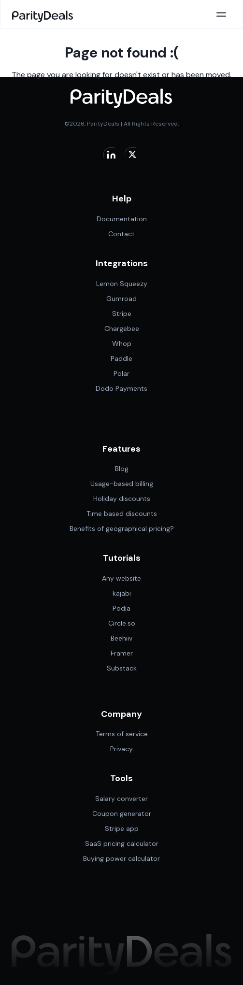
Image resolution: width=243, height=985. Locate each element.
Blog (122, 468)
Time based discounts (121, 513)
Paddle (121, 358)
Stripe (121, 313)
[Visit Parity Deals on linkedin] (111, 154)
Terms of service (122, 733)
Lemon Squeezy (121, 283)
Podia (121, 608)
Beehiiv (121, 638)
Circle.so (121, 623)
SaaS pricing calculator (121, 843)
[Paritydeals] (42, 14)
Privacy (121, 748)
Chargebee (121, 328)
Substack (122, 668)
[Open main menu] (221, 14)
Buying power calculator (121, 858)
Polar (121, 373)
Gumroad (121, 298)
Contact (121, 233)
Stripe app (122, 828)
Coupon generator (121, 813)
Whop (121, 343)
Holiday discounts (121, 498)
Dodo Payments (121, 388)
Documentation (122, 218)
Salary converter (121, 798)
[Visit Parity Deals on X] (132, 154)
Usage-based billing (121, 483)
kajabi (122, 593)
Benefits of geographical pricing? (122, 528)
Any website (121, 578)
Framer (122, 653)
